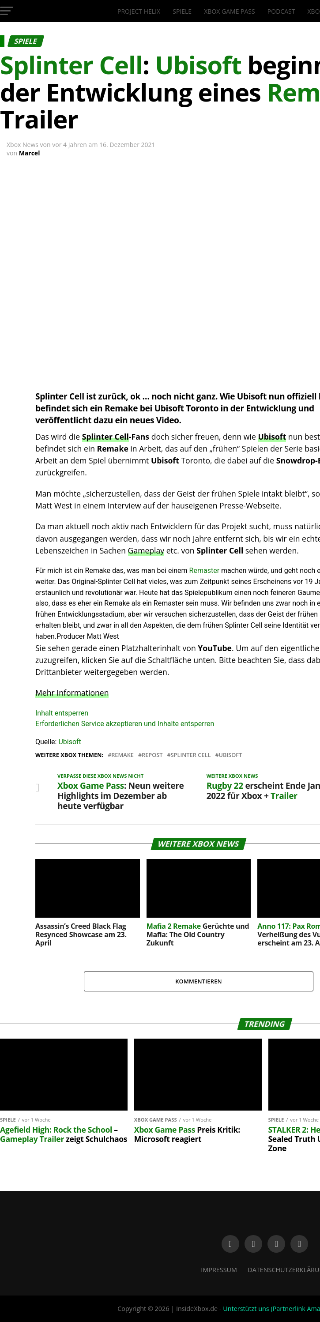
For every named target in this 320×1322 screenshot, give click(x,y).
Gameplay (146, 550)
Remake (122, 755)
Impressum (219, 1270)
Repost (152, 755)
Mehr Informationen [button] (72, 692)
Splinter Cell (105, 436)
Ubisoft (272, 436)
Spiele (182, 11)
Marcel (29, 153)
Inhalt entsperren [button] (61, 713)
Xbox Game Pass (229, 11)
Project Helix (138, 11)
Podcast (281, 11)
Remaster (204, 570)
